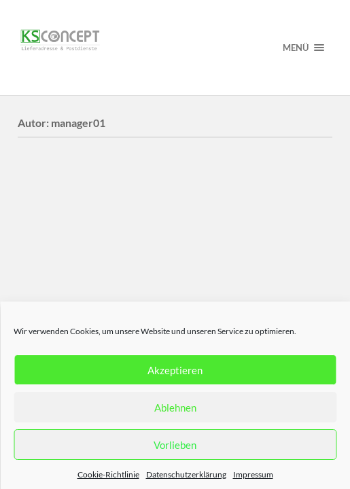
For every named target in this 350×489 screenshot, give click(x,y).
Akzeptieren (175, 370)
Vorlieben (175, 445)
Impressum (253, 474)
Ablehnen (175, 407)
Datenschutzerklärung (186, 474)
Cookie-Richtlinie (108, 474)
